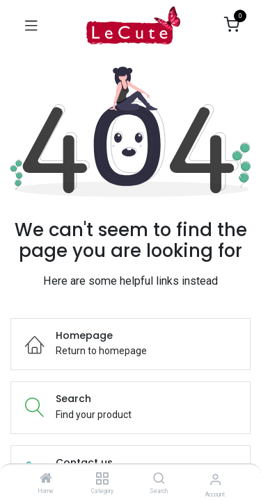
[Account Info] (215, 480)
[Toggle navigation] (31, 25)
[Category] (102, 479)
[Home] (46, 479)
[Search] (159, 479)
